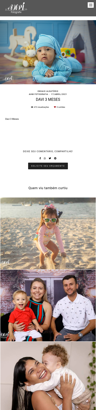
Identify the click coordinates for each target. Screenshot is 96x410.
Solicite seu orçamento (48, 166)
